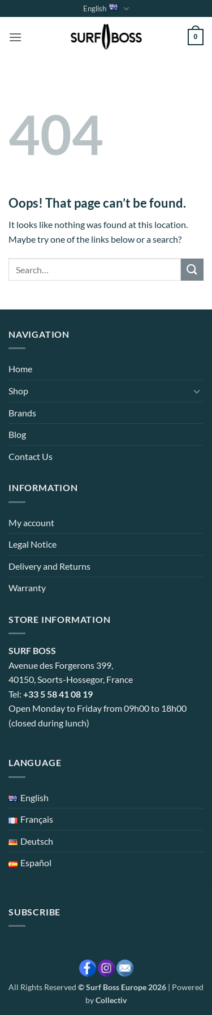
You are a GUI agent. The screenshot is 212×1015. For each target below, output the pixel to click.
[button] (15, 37)
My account (31, 522)
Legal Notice (32, 544)
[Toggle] (197, 391)
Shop (18, 390)
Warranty (27, 587)
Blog (17, 434)
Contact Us (30, 456)
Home (20, 368)
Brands (22, 412)
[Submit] (192, 270)
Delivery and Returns (49, 566)
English (105, 8)
